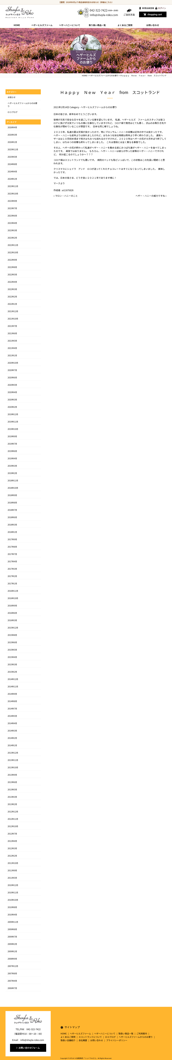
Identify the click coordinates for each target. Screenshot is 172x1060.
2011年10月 (13, 863)
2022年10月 (13, 252)
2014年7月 (12, 708)
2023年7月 (12, 208)
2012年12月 (13, 811)
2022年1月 (12, 303)
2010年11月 (13, 892)
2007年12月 (13, 966)
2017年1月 (12, 583)
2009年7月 (12, 936)
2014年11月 (13, 686)
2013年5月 (12, 789)
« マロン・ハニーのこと (66, 195)
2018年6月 (12, 517)
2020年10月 (13, 362)
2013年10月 (13, 767)
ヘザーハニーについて (104, 1033)
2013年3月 (12, 796)
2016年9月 (12, 605)
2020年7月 (12, 370)
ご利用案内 (142, 1033)
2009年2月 (12, 944)
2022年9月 (12, 259)
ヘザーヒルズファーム (42, 25)
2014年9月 (12, 693)
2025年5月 (12, 156)
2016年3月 (12, 620)
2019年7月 (12, 443)
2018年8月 (12, 502)
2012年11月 (13, 818)
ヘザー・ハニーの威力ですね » (151, 195)
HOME (17, 25)
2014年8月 (12, 701)
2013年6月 (12, 782)
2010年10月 (13, 899)
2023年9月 (12, 200)
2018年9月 (12, 495)
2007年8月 (12, 973)
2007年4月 (12, 980)
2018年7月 (12, 509)
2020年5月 (12, 384)
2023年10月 (13, 193)
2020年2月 (12, 406)
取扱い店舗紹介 (68, 1040)
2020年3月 (12, 399)
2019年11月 (13, 421)
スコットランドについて (90, 1036)
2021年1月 (12, 355)
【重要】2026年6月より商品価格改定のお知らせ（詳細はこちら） (86, 2)
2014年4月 (12, 723)
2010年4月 (12, 914)
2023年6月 (12, 215)
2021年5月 (12, 340)
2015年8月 (12, 635)
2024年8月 (12, 164)
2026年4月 (12, 127)
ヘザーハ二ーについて (69, 25)
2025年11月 (13, 149)
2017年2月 (12, 576)
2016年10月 (13, 598)
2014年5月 (12, 715)
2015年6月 (12, 642)
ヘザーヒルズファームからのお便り (99, 107)
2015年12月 (13, 627)
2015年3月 (12, 664)
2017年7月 (12, 554)
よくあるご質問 (124, 25)
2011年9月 (12, 870)
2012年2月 (12, 855)
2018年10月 (13, 487)
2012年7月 (12, 833)
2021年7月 (12, 326)
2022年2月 (12, 296)
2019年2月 (12, 473)
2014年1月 (12, 745)
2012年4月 (12, 841)
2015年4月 (12, 657)
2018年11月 (13, 480)
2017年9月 (12, 539)
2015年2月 (12, 671)
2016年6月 (12, 612)
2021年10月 (13, 318)
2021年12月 (13, 311)
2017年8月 (12, 546)
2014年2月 (12, 738)
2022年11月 (13, 245)
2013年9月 (12, 774)
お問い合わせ (152, 25)
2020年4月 (12, 392)
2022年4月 (12, 281)
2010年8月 (12, 907)
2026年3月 (12, 134)
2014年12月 (13, 679)
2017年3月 (12, 568)
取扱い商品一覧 (125, 1033)
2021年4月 (12, 348)
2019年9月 (12, 436)
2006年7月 (12, 988)
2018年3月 (12, 524)
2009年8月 (12, 929)
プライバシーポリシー (116, 1040)
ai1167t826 (68, 190)
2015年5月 (12, 649)
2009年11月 (13, 921)
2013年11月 (13, 760)
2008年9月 (12, 958)
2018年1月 (12, 532)
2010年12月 (13, 885)
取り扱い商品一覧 (97, 25)
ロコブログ (13, 112)
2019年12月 (13, 414)
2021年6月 (12, 333)
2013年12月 (13, 752)
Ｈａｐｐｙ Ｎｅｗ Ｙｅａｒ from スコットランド (110, 92)
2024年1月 (12, 178)
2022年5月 (12, 274)
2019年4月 (12, 458)
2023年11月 (13, 186)
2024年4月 (12, 171)
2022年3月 (12, 289)
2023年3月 (12, 230)
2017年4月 (12, 561)
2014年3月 (12, 730)
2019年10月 (13, 429)
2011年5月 (12, 877)
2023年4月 (12, 223)
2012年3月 (12, 848)
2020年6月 (12, 377)
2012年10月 (13, 826)
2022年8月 (12, 267)
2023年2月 (12, 237)
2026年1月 (12, 142)
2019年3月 (12, 465)
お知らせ (12, 97)
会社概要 (83, 1040)
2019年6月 (12, 451)
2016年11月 (13, 590)
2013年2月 (12, 804)
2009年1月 (12, 951)
